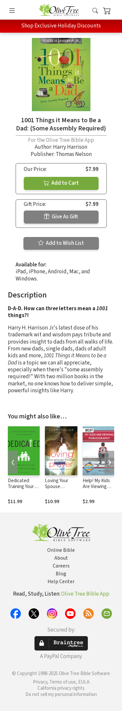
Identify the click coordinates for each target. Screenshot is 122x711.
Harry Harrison (70, 147)
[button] (95, 11)
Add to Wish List (61, 243)
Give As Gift (61, 217)
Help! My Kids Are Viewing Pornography (96, 487)
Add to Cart (61, 183)
